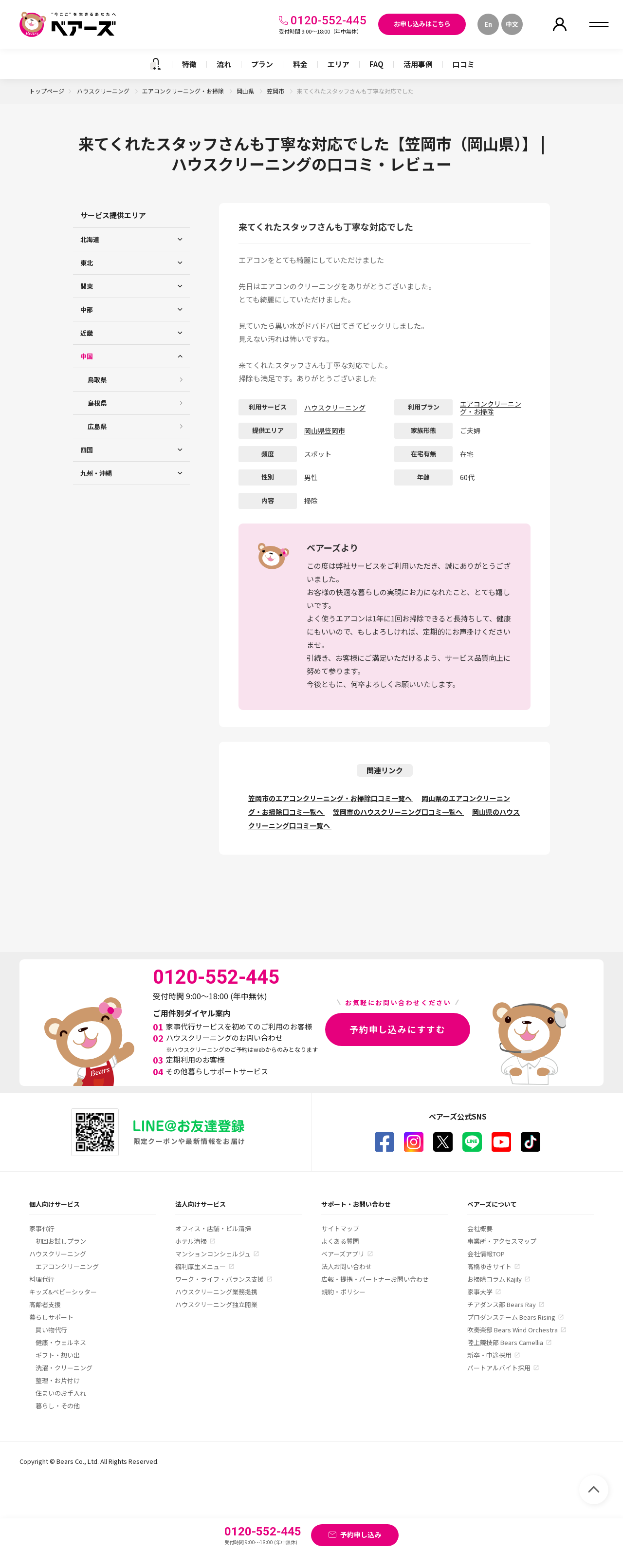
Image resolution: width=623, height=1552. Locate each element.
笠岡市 (276, 91)
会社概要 (480, 1228)
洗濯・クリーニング (64, 1367)
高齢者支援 (45, 1304)
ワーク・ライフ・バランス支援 (219, 1279)
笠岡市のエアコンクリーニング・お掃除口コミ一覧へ (330, 798)
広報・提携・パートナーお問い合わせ (375, 1279)
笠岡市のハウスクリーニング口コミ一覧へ (398, 812)
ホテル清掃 (191, 1241)
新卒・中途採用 (489, 1355)
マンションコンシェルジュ (213, 1253)
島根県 (97, 403)
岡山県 (246, 91)
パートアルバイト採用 (499, 1367)
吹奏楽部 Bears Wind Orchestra (512, 1329)
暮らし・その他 (58, 1405)
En (488, 24)
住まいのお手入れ (61, 1393)
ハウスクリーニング (104, 91)
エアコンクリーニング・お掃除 (183, 91)
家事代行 (42, 1228)
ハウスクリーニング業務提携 (216, 1291)
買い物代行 (51, 1329)
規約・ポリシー (343, 1291)
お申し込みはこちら (422, 23)
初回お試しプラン (61, 1241)
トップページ (46, 91)
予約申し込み (360, 1534)
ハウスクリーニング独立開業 (216, 1304)
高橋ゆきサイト (489, 1266)
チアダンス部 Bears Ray (501, 1304)
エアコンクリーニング (67, 1266)
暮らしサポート (51, 1317)
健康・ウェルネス (61, 1342)
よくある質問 (340, 1241)
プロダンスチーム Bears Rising (511, 1317)
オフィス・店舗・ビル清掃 (213, 1228)
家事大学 (480, 1291)
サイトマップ (340, 1228)
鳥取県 (97, 379)
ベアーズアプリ (343, 1253)
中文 (512, 24)
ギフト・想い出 (58, 1355)
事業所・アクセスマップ (501, 1241)
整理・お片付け (58, 1380)
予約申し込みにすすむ (397, 1029)
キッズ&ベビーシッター (63, 1291)
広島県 (97, 426)
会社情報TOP (486, 1253)
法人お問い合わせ (346, 1266)
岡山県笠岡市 (324, 430)
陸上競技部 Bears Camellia (505, 1342)
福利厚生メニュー (200, 1266)
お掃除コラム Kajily (494, 1279)
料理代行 (42, 1279)
